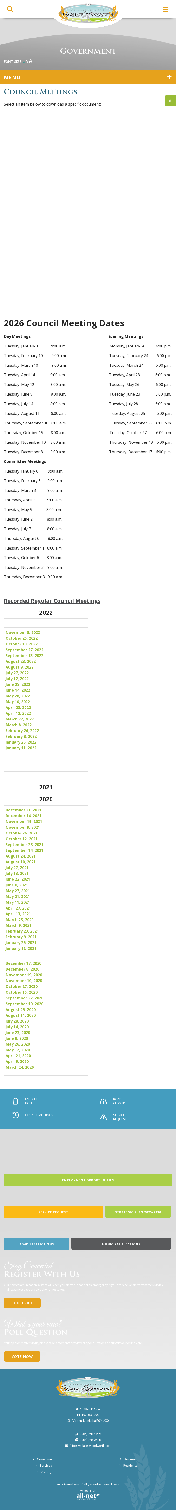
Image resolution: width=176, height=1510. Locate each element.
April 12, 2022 (18, 713)
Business (130, 1459)
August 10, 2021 (21, 862)
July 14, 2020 (17, 1027)
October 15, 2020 (22, 992)
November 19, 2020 (24, 975)
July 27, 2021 (17, 867)
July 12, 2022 (17, 678)
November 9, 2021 (23, 827)
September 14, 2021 (24, 850)
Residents (130, 1465)
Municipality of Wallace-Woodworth (88, 14)
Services (46, 1465)
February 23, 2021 (22, 931)
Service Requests (114, 1117)
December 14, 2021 (23, 815)
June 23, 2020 (18, 1032)
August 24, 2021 (21, 856)
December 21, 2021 (23, 810)
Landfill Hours (25, 1101)
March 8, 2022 (19, 724)
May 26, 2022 (18, 696)
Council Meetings (32, 1115)
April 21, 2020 (18, 1055)
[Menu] (166, 9)
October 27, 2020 (22, 986)
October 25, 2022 (22, 638)
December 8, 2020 (22, 969)
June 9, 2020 (17, 1038)
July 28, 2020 (17, 1021)
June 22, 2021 (18, 879)
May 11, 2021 (18, 902)
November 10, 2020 (24, 980)
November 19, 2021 (24, 821)
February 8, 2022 (21, 736)
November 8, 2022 (23, 632)
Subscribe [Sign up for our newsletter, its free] (22, 1303)
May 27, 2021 (18, 890)
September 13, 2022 (24, 655)
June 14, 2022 (18, 690)
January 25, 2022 (21, 742)
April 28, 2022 (18, 707)
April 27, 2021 (18, 908)
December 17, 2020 (23, 963)
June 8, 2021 (17, 885)
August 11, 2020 (21, 1015)
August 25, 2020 (21, 1009)
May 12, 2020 (18, 1050)
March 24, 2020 (21, 1067)
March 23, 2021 (20, 919)
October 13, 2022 (22, 644)
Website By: (88, 1494)
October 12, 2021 (22, 838)
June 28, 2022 (18, 684)
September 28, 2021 (24, 844)
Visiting (45, 1472)
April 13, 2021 (18, 913)
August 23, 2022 (21, 661)
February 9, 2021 (21, 937)
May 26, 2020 (18, 1044)
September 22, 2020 (24, 998)
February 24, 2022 (22, 730)
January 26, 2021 (21, 942)
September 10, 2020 (24, 1003)
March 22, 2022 (20, 719)
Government (46, 1459)
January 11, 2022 (21, 748)
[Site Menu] (88, 77)
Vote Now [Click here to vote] (22, 1356)
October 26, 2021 (22, 833)
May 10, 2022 (18, 701)
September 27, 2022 (24, 649)
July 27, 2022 (17, 673)
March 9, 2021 (19, 925)
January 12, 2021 (21, 948)
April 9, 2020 (17, 1061)
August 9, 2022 (19, 667)
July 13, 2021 (17, 873)
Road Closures (114, 1101)
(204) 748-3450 (90, 1440)
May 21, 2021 (18, 896)
